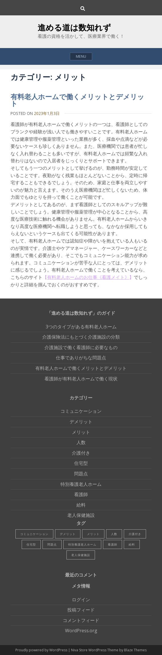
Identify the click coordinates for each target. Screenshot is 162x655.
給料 (81, 505)
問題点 (81, 473)
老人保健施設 (81, 515)
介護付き (81, 453)
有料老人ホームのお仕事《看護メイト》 (88, 277)
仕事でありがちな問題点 (81, 358)
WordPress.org (81, 630)
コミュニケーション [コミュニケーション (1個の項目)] (34, 534)
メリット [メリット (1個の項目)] (93, 534)
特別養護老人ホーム (81, 484)
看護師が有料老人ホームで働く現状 (81, 379)
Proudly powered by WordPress (41, 650)
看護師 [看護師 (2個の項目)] (112, 544)
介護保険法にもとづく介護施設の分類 (81, 337)
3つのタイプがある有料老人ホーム (81, 327)
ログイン (81, 599)
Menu (81, 56)
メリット (81, 432)
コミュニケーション (81, 411)
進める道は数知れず (74, 27)
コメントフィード (81, 620)
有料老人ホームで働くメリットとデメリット (77, 100)
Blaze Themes (135, 650)
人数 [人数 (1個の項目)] (114, 534)
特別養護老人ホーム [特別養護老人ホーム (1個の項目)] (82, 544)
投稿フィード (81, 610)
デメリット (81, 421)
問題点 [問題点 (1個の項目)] (52, 544)
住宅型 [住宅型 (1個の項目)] (31, 544)
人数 (81, 442)
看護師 (81, 494)
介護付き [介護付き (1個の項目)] (135, 534)
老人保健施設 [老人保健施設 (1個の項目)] (80, 555)
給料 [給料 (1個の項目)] (132, 544)
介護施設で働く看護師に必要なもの (81, 347)
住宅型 (81, 463)
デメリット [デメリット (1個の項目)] (68, 534)
